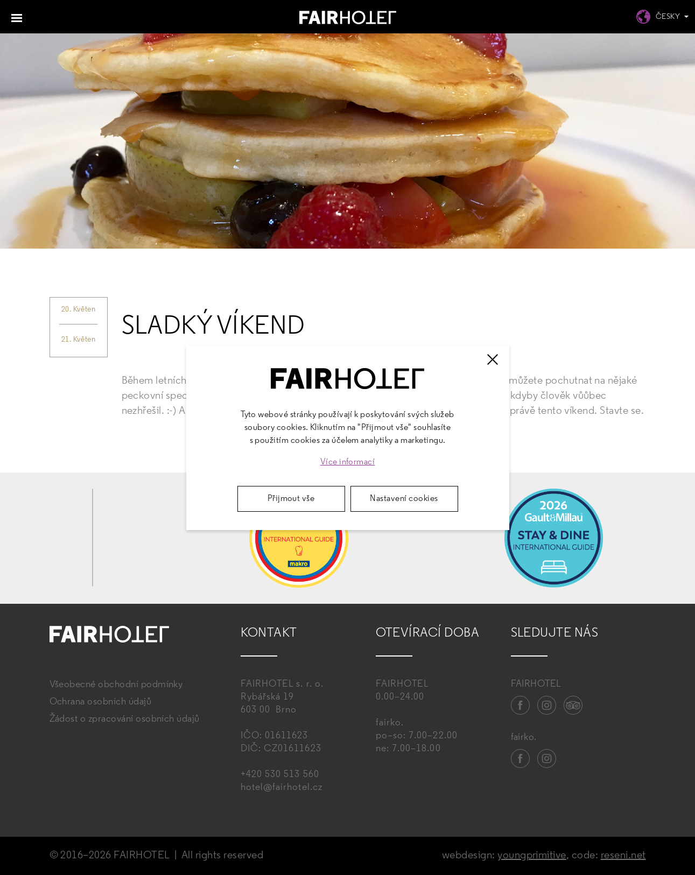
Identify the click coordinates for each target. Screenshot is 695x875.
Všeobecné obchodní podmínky (116, 685)
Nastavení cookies (404, 499)
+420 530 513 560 (280, 775)
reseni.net (623, 855)
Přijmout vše (291, 499)
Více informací (347, 462)
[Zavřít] (492, 359)
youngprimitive (531, 855)
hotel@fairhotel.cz (281, 787)
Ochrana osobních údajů (101, 702)
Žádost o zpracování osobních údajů (125, 719)
